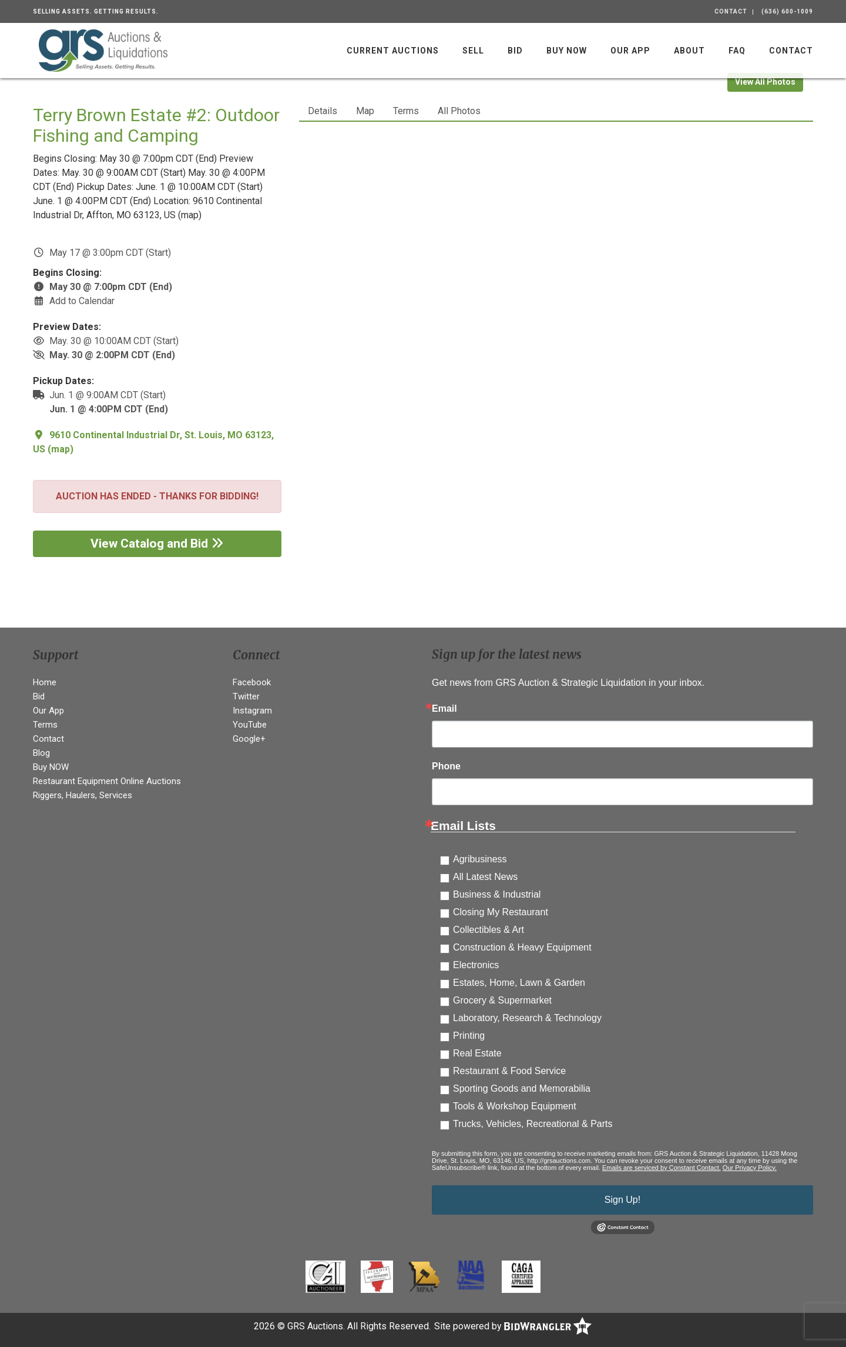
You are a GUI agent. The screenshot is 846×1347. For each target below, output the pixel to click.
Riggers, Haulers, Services (82, 795)
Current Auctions (393, 50)
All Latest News (485, 877)
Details (322, 110)
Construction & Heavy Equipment (522, 947)
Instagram (252, 710)
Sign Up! (622, 1200)
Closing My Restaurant (500, 912)
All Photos (459, 110)
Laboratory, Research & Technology (527, 1018)
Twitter (246, 696)
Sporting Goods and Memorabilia (521, 1088)
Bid (515, 50)
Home (44, 682)
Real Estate (477, 1053)
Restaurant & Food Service (509, 1071)
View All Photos (765, 81)
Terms (406, 110)
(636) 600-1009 (787, 11)
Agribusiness (480, 859)
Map (365, 110)
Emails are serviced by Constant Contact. (661, 1167)
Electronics (476, 965)
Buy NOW (566, 50)
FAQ (737, 50)
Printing (469, 1036)
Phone (446, 766)
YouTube (250, 724)
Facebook (252, 682)
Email (444, 708)
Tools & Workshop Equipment (514, 1106)
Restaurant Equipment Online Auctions (107, 781)
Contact (730, 11)
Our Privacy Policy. (750, 1167)
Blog (41, 753)
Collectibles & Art (488, 930)
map (60, 449)
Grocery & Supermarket (502, 1000)
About (689, 50)
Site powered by (513, 1326)
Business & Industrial (496, 894)
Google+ (249, 738)
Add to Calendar (82, 300)
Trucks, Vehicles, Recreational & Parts (533, 1124)
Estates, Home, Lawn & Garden (519, 983)
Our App (630, 50)
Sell (473, 50)
